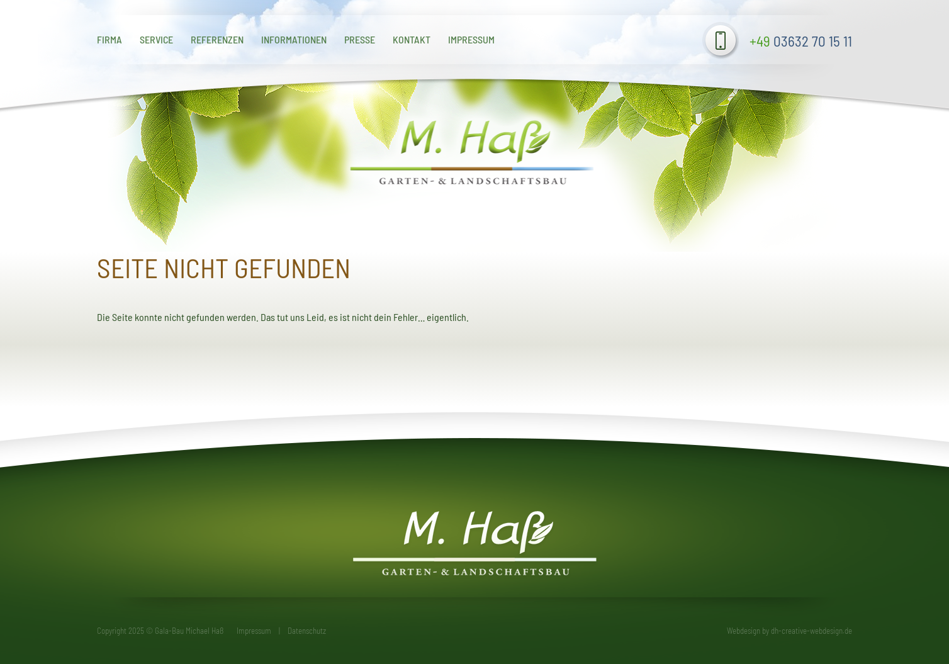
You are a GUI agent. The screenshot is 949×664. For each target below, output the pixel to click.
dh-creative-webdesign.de (811, 631)
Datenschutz (307, 631)
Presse (359, 39)
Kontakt (411, 39)
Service (156, 39)
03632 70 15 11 (801, 41)
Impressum (471, 39)
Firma (109, 39)
